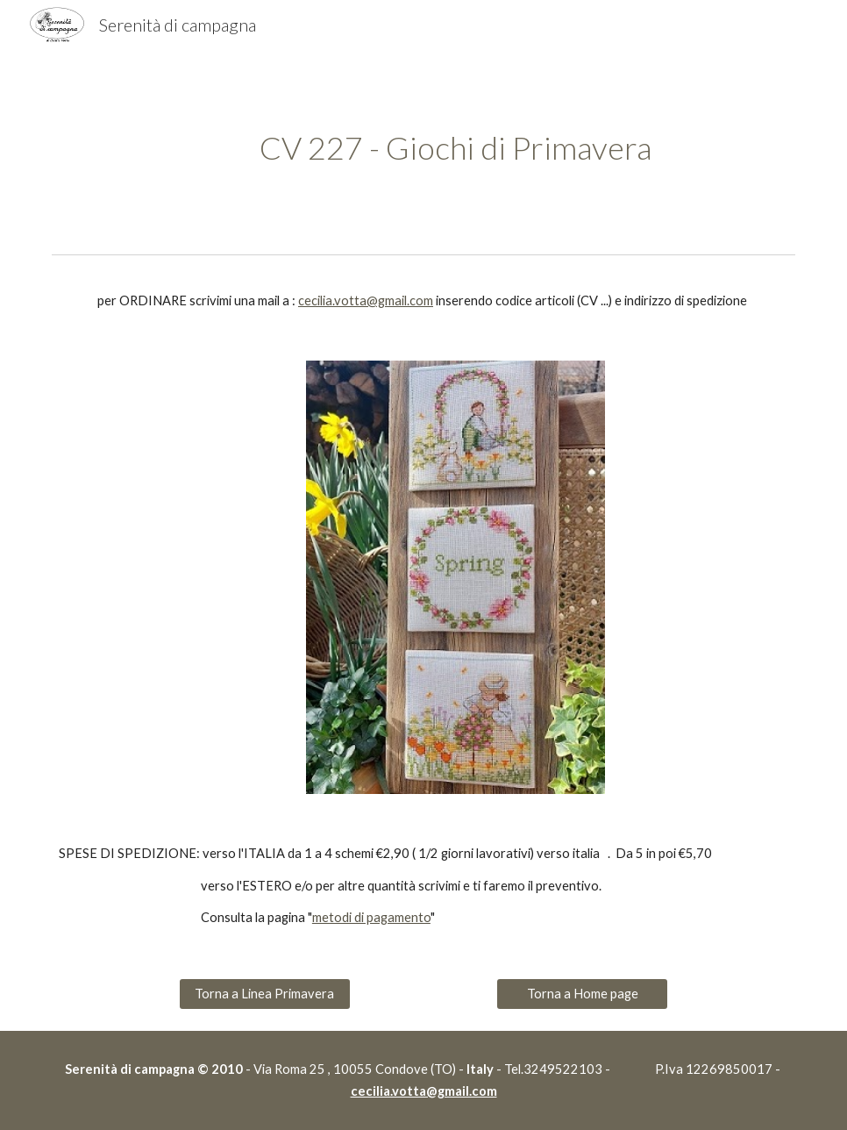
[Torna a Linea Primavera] (265, 994)
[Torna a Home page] (582, 994)
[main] (455, 147)
